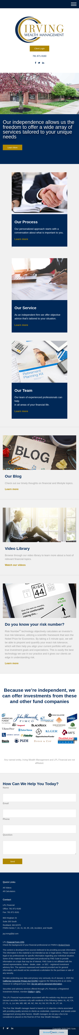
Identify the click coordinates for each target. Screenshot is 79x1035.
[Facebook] (35, 63)
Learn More (13, 147)
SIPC (38, 992)
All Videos (7, 888)
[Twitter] (39, 63)
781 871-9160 (39, 56)
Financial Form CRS (15, 942)
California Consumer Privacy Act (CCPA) (20, 981)
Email (6, 803)
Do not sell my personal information (46, 984)
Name (6, 787)
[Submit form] (12, 861)
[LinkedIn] (43, 63)
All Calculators (9, 891)
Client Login (39, 48)
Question (7, 835)
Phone (6, 819)
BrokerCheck (64, 945)
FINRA (31, 992)
